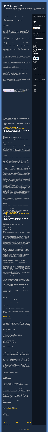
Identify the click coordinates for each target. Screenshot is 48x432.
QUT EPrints (35, 54)
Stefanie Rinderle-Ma (36, 43)
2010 (34, 90)
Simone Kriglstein (35, 47)
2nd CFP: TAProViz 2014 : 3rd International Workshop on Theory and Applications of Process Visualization (15, 308)
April (35, 85)
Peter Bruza (35, 44)
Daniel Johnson (35, 46)
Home (17, 422)
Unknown (35, 22)
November (35, 68)
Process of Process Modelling (22, 213)
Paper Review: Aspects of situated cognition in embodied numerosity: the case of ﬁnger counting (15, 219)
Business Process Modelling (9, 213)
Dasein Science (12, 6)
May (35, 73)
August (35, 70)
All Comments (35, 28)
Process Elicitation (14, 128)
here (23, 91)
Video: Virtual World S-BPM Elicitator (11, 100)
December (35, 67)
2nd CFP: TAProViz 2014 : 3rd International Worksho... (38, 83)
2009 (34, 91)
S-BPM (23, 128)
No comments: (14, 127)
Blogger (28, 429)
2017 (34, 62)
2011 (34, 89)
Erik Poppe (34, 51)
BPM (10, 128)
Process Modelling (19, 128)
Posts (34, 27)
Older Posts (28, 422)
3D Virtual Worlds (7, 128)
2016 (34, 63)
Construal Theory (15, 213)
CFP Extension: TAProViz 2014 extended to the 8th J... (38, 76)
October (35, 69)
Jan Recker (35, 45)
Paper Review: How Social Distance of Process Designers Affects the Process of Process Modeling (16, 131)
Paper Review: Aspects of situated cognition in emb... (38, 81)
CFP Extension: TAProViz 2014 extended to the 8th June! (15, 88)
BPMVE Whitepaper (39, 16)
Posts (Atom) (8, 424)
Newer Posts (5, 422)
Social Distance (8, 214)
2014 (34, 66)
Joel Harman (35, 50)
